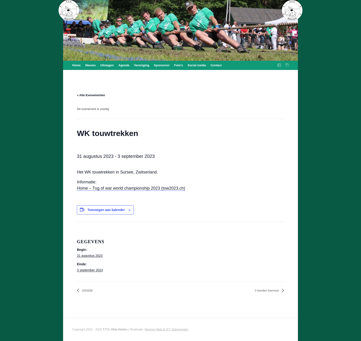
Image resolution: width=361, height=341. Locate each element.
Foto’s (178, 65)
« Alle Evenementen (91, 95)
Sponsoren (161, 65)
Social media (197, 65)
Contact (215, 65)
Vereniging (141, 65)
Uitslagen (107, 65)
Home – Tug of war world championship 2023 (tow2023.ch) (131, 188)
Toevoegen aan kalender (106, 210)
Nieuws (90, 65)
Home (76, 65)
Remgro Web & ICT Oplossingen (166, 329)
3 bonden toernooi (267, 290)
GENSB (87, 290)
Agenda (123, 65)
